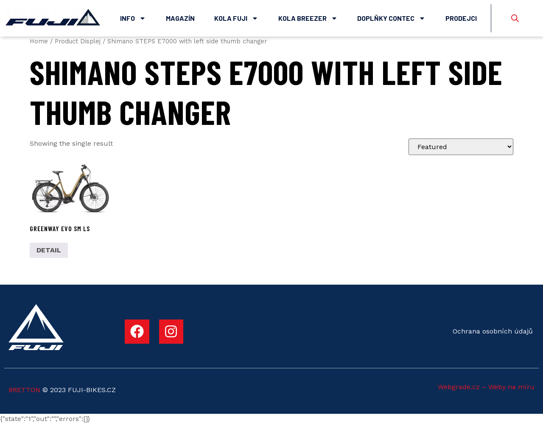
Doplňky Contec (391, 18)
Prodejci (461, 18)
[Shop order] (461, 147)
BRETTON (24, 390)
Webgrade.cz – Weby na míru (486, 387)
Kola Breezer (308, 18)
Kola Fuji (236, 18)
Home (39, 41)
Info (133, 18)
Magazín (180, 18)
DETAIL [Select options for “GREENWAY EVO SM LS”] (48, 250)
